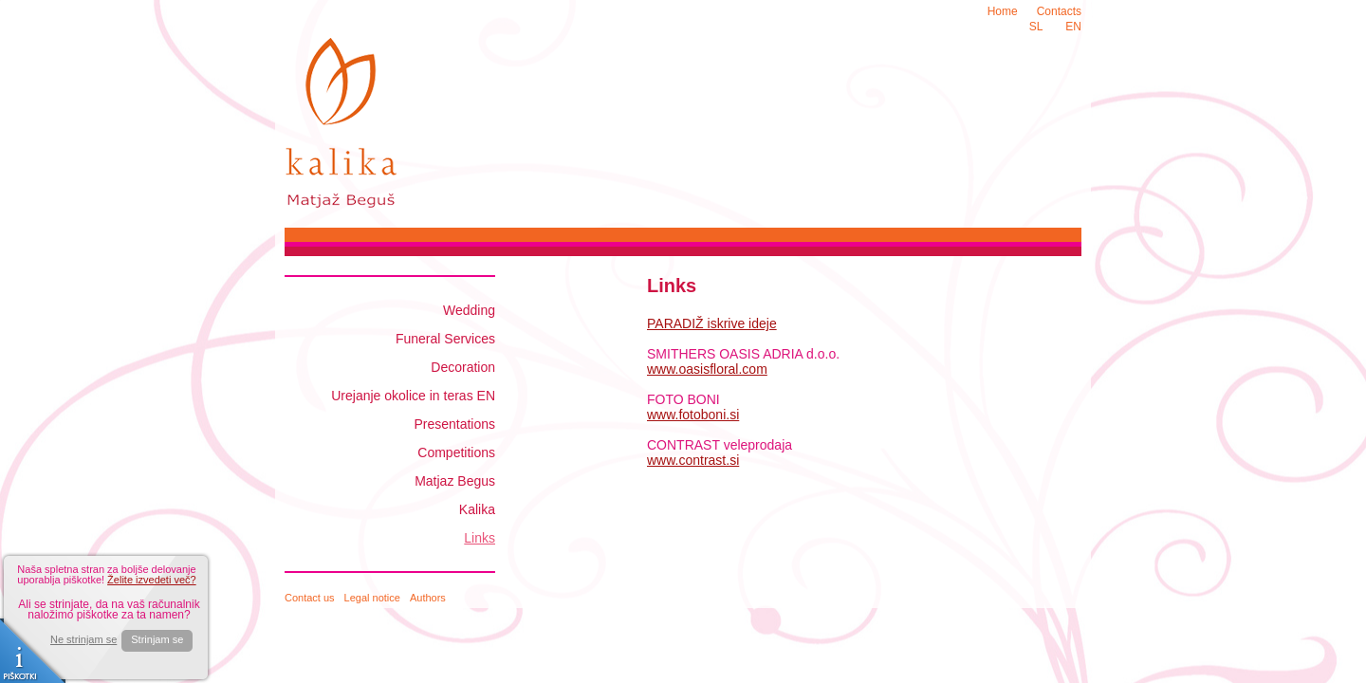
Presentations (454, 424)
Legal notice (372, 597)
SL (1036, 26)
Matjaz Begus (455, 481)
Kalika (477, 509)
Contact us (310, 597)
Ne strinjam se (83, 640)
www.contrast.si (693, 460)
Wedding (469, 310)
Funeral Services (445, 338)
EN (1073, 26)
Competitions (456, 452)
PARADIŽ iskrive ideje (712, 323)
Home (1003, 11)
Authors (428, 597)
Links (479, 537)
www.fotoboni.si (693, 414)
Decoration (463, 367)
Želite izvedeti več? (151, 579)
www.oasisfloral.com (707, 369)
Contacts (1059, 11)
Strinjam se (157, 639)
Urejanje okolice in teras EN (413, 395)
